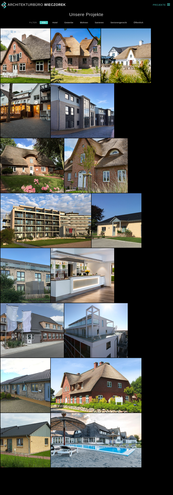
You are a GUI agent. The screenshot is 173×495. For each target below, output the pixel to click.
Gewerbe (68, 22)
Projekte (161, 4)
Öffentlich (138, 22)
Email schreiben (107, 489)
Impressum (162, 487)
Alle (44, 22)
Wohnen (84, 22)
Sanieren (99, 22)
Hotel (55, 22)
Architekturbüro (33, 5)
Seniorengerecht (119, 22)
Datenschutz (161, 489)
